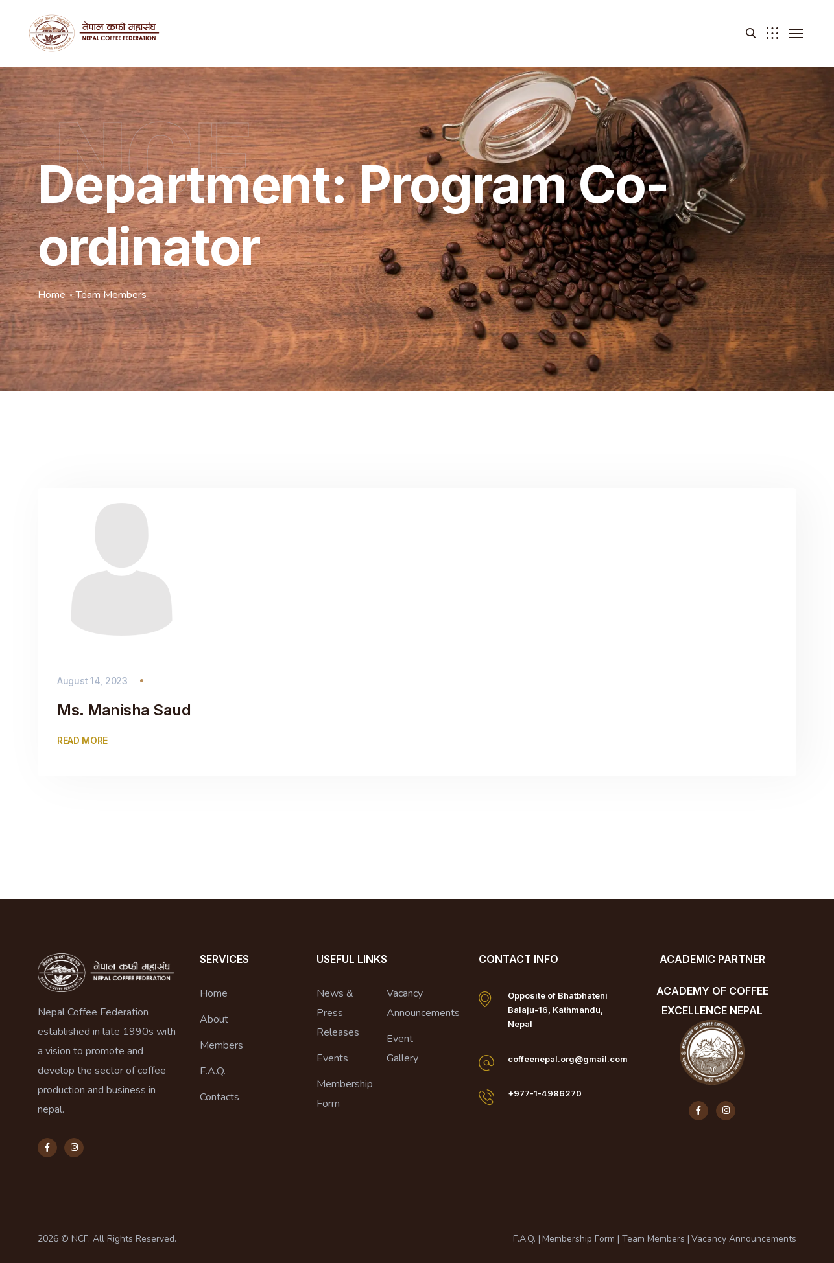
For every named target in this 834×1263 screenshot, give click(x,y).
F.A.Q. (213, 1071)
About (214, 1019)
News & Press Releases (337, 1012)
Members (221, 1045)
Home (52, 295)
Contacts (219, 1097)
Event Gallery (402, 1048)
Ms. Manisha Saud (124, 710)
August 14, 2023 (92, 680)
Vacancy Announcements (423, 1003)
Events (332, 1058)
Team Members (653, 1239)
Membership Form (344, 1094)
